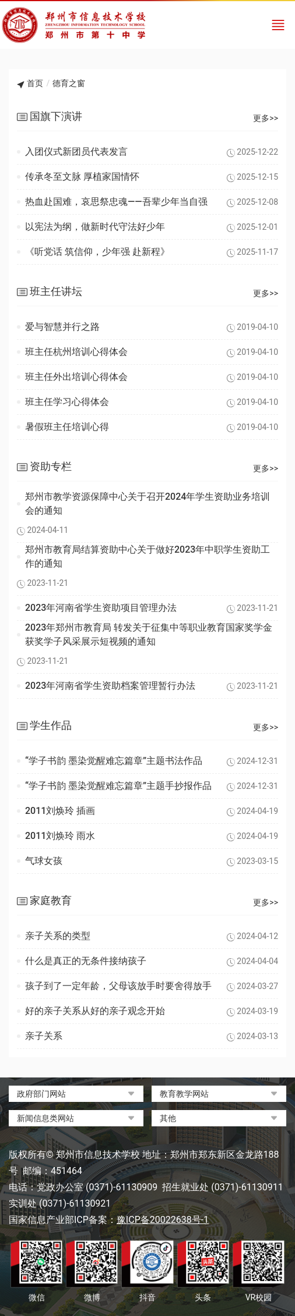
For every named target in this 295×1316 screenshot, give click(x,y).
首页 (35, 83)
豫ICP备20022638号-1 (163, 1219)
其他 (168, 1118)
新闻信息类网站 (45, 1118)
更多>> (265, 118)
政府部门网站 (41, 1093)
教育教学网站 (184, 1093)
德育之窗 (68, 83)
